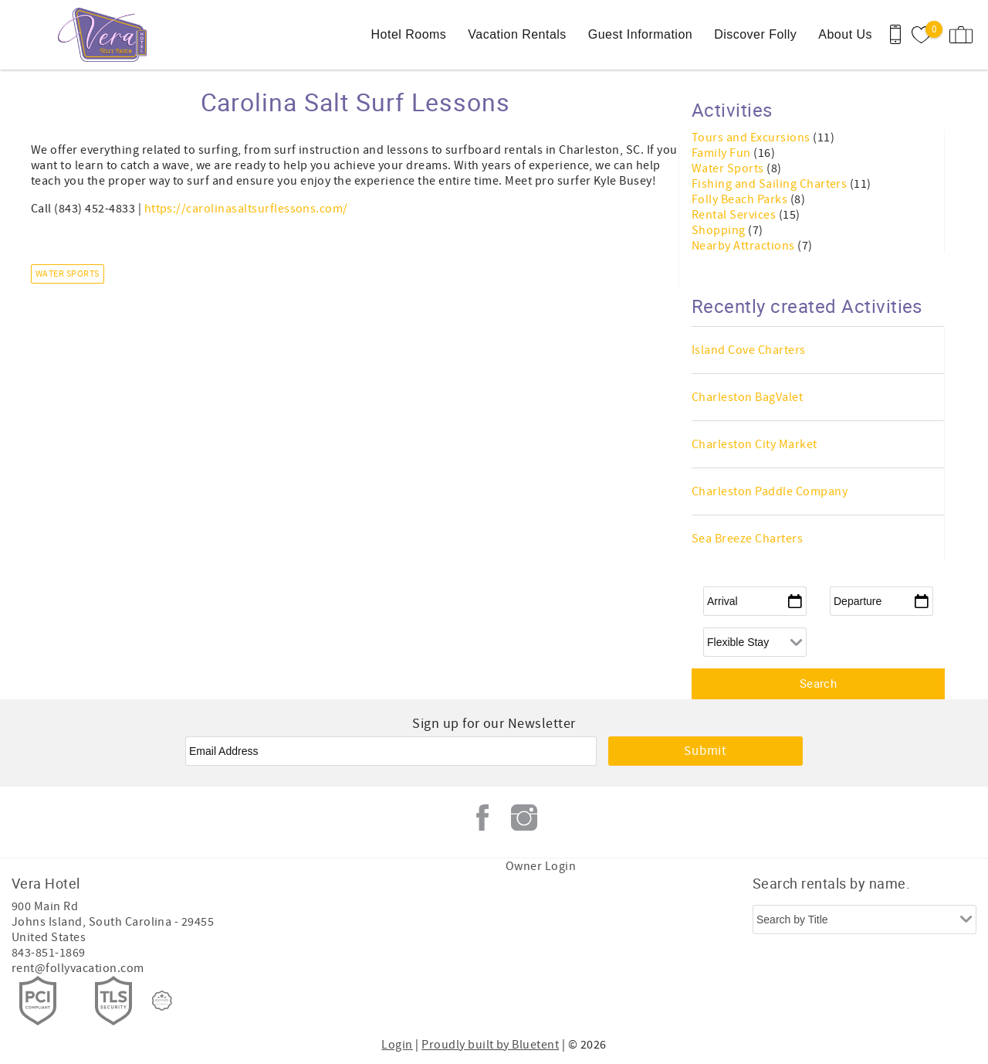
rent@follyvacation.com (78, 968)
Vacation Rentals (517, 34)
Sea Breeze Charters (747, 538)
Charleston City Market (754, 444)
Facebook (482, 817)
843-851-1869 (49, 952)
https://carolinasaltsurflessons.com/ (246, 208)
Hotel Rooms (409, 34)
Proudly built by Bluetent (490, 1044)
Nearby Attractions (744, 245)
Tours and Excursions (752, 137)
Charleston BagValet (747, 397)
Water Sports (68, 274)
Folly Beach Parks (741, 199)
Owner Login (541, 866)
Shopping (720, 230)
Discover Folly (755, 34)
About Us (845, 34)
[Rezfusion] (162, 1000)
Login (396, 1044)
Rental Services (735, 215)
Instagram (524, 817)
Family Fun (722, 153)
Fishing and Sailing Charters (771, 184)
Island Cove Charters (749, 350)
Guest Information (640, 34)
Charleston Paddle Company (770, 491)
